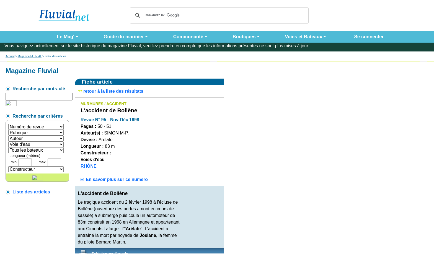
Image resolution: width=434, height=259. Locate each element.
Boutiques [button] (243, 36)
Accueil (10, 56)
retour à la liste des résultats (113, 91)
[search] (218, 15)
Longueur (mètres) (24, 156)
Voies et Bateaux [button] (303, 36)
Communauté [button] (188, 36)
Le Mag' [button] (65, 36)
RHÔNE (89, 166)
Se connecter (368, 36)
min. (14, 162)
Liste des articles (31, 192)
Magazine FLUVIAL (30, 56)
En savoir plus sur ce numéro (117, 179)
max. (42, 162)
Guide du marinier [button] (124, 36)
